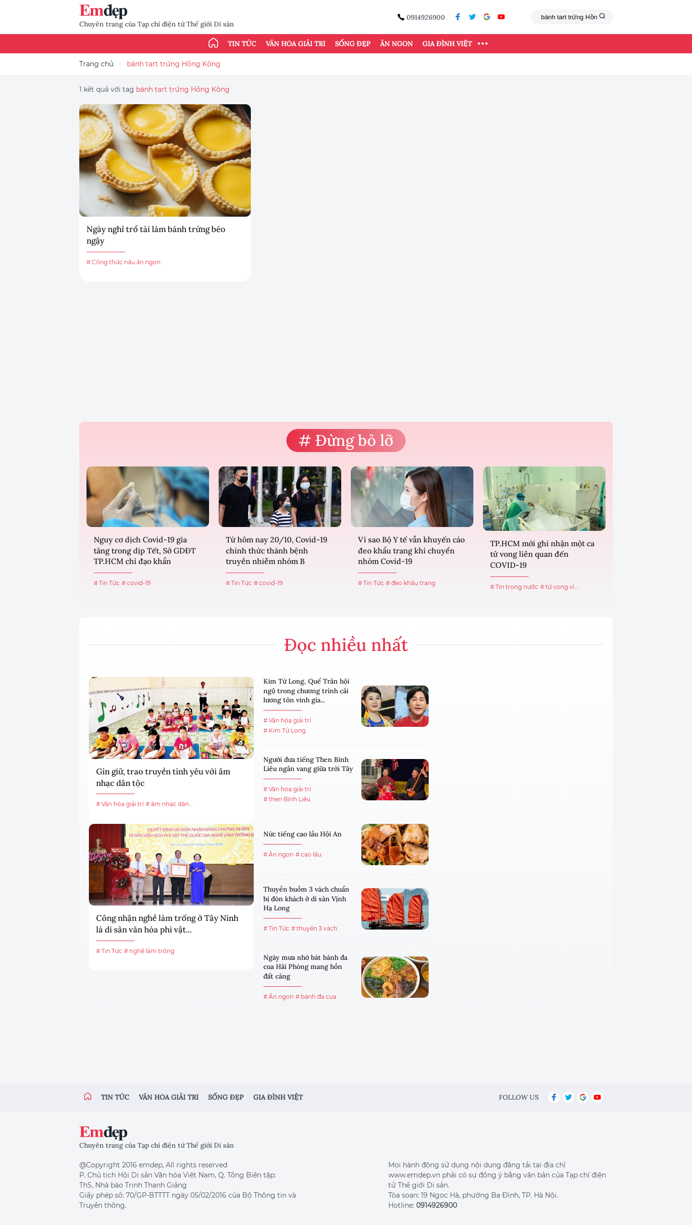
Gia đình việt (278, 1097)
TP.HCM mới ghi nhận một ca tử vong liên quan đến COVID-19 (542, 554)
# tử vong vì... (559, 586)
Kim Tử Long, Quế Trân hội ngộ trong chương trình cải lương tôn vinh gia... (306, 690)
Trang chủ (96, 64)
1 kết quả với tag (154, 89)
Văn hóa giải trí (295, 43)
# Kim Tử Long (284, 730)
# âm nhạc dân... (169, 804)
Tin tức (242, 43)
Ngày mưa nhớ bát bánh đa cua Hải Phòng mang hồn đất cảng (305, 966)
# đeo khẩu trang (410, 583)
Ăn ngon (396, 43)
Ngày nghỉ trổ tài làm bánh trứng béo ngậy (155, 235)
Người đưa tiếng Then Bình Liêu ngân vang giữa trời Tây (308, 764)
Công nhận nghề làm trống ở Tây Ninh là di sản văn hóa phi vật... (167, 924)
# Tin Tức (107, 583)
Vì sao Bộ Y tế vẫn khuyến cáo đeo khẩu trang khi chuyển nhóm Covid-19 (411, 550)
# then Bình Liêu (286, 799)
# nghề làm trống (149, 951)
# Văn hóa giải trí (120, 804)
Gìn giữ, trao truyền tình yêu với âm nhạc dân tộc (163, 777)
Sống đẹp (353, 43)
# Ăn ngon (278, 854)
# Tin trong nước (514, 586)
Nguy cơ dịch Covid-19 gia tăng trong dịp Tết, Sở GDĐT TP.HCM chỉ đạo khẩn (145, 550)
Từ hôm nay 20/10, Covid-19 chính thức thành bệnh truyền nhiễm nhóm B (276, 550)
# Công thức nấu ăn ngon (123, 262)
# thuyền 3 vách (314, 928)
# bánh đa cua (316, 996)
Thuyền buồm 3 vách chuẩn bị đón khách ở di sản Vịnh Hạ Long (306, 898)
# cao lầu (308, 854)
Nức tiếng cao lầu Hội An (302, 834)
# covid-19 (136, 583)
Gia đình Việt (447, 43)
